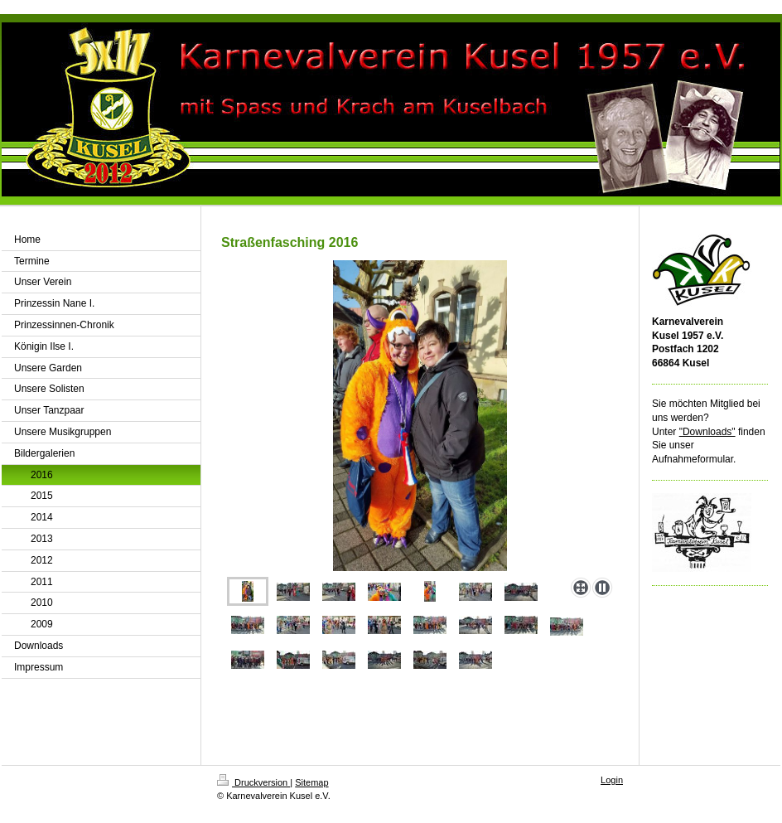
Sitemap (311, 782)
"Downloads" (707, 432)
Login (612, 780)
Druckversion (253, 782)
